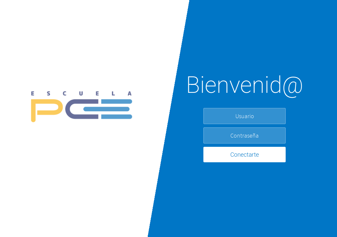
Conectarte (244, 154)
